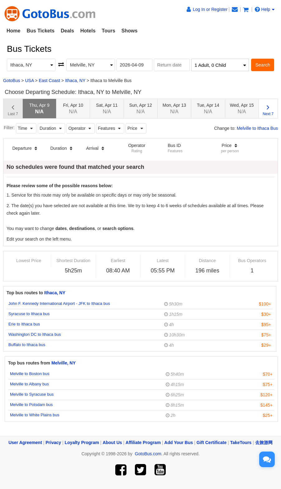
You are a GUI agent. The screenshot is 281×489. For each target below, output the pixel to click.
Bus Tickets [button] (40, 30)
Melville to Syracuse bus (32, 394)
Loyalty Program (82, 442)
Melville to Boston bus (29, 373)
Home (13, 30)
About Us (112, 442)
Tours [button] (108, 30)
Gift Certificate (211, 442)
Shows (129, 30)
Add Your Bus (178, 442)
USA (29, 80)
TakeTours (241, 442)
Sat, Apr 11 (106, 108)
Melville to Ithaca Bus (257, 128)
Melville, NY (63, 362)
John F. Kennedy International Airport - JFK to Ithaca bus (59, 303)
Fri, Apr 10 (73, 108)
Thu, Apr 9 (39, 108)
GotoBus (11, 80)
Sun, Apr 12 (140, 108)
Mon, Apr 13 (174, 108)
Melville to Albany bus (29, 384)
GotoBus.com (148, 453)
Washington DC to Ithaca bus (34, 334)
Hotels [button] (88, 30)
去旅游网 (264, 442)
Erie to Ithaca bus (24, 324)
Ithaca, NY (75, 80)
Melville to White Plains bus (34, 415)
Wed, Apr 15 (242, 108)
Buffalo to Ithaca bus (26, 344)
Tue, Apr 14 (208, 108)
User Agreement (25, 442)
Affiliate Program (143, 442)
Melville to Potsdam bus (31, 404)
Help (264, 9)
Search (262, 64)
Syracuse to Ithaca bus (29, 313)
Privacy (53, 442)
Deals (67, 30)
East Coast (49, 80)
